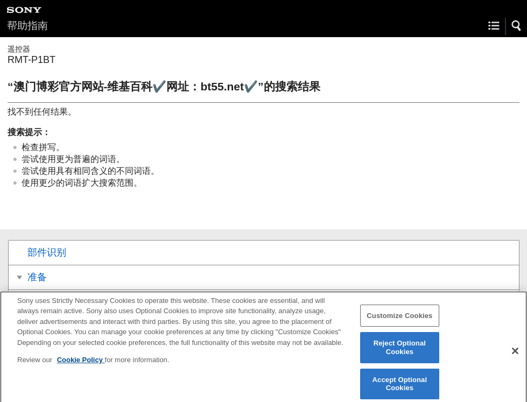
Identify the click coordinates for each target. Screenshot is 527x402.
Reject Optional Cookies (400, 351)
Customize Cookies (399, 319)
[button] (516, 25)
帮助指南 (27, 25)
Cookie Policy (81, 363)
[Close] (515, 354)
